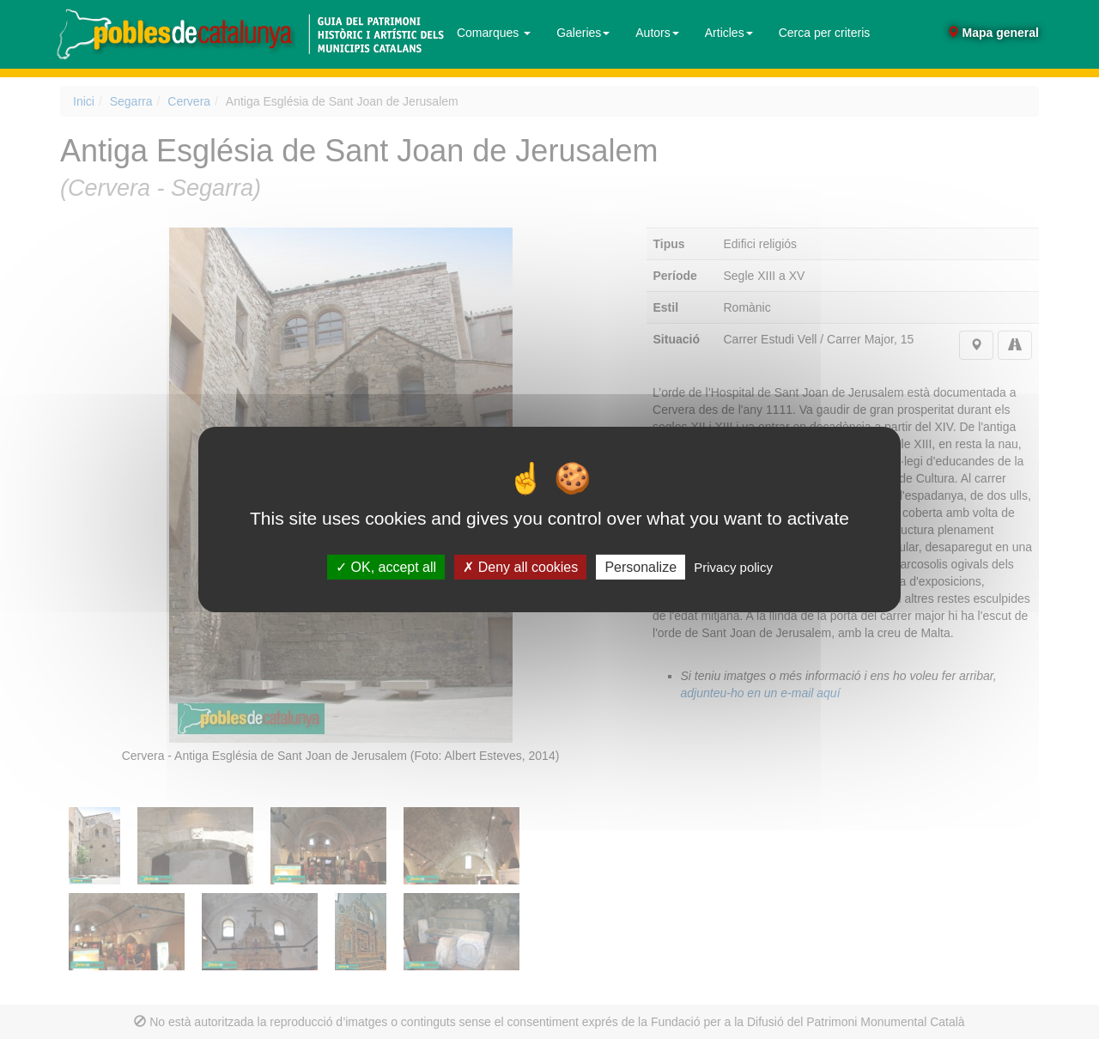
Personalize (640, 567)
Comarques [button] (494, 32)
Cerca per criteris (825, 32)
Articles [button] (729, 32)
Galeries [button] (583, 32)
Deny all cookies (520, 567)
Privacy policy (733, 567)
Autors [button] (656, 32)
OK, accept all (386, 567)
